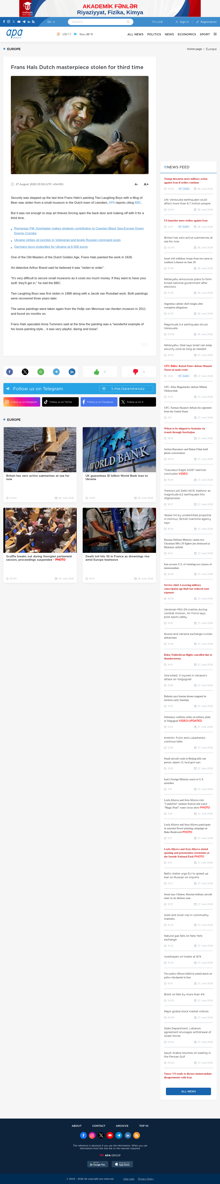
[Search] (128, 22)
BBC (138, 202)
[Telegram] (23, 22)
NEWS (169, 34)
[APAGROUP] (110, 1155)
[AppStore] (122, 1164)
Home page (194, 49)
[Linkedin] (29, 22)
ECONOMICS (187, 34)
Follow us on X (132, 402)
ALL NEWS (135, 34)
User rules (128, 1178)
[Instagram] (8, 22)
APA (112, 202)
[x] (101, 1135)
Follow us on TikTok (58, 402)
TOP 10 (143, 1125)
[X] (13, 22)
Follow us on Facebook (97, 402)
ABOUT (77, 1125)
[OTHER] (213, 34)
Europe (211, 49)
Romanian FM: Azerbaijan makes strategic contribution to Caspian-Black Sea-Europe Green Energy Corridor (79, 231)
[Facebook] (4, 22)
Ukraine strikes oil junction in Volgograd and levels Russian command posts (67, 240)
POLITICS (154, 34)
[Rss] (33, 22)
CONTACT (98, 1125)
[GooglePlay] (98, 1164)
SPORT (205, 34)
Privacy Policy (146, 1178)
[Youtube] (18, 22)
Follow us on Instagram (21, 402)
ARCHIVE (122, 1125)
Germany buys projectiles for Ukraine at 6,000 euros (51, 247)
